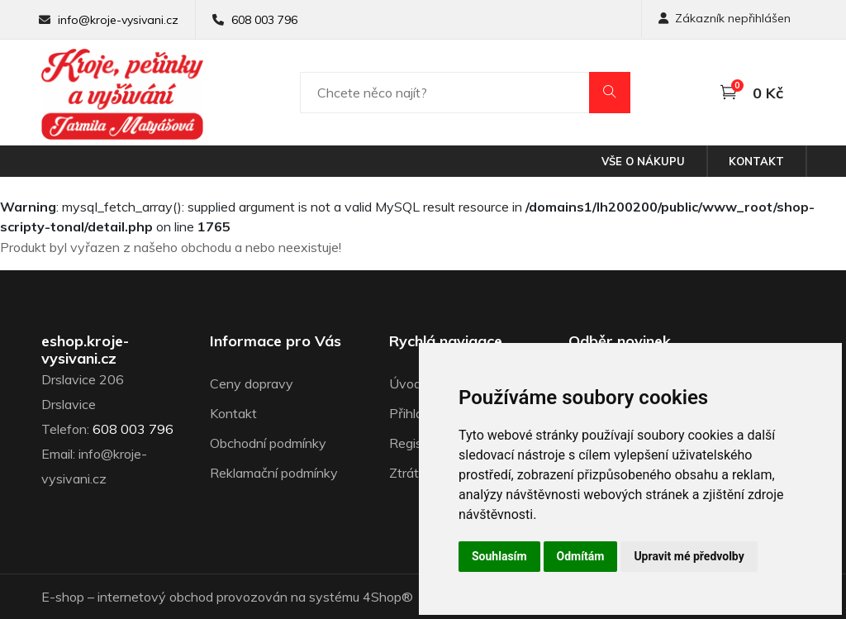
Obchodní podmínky (268, 443)
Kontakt (756, 161)
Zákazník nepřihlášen (724, 18)
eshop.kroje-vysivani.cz (85, 350)
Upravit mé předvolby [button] (689, 556)
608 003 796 (264, 19)
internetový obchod (155, 596)
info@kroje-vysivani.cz (118, 19)
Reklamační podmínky (274, 472)
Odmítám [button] (581, 556)
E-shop (62, 596)
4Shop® (388, 596)
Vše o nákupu (643, 161)
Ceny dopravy (251, 383)
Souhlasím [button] (499, 556)
